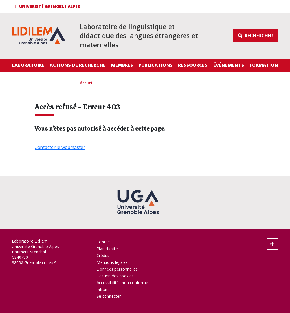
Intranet (104, 289)
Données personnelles (117, 269)
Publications (155, 65)
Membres (122, 65)
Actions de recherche (77, 65)
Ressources (193, 65)
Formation (264, 65)
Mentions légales (112, 262)
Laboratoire (28, 65)
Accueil (86, 82)
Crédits (103, 255)
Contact (104, 242)
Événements (228, 65)
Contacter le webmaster (60, 147)
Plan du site (107, 248)
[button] (48, 6)
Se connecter (109, 296)
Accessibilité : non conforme (122, 282)
